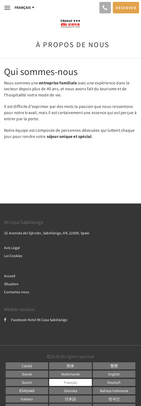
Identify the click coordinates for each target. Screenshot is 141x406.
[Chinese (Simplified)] (70, 365)
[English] (114, 374)
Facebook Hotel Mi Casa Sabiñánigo (35, 319)
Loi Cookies (13, 255)
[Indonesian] (114, 390)
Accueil (9, 275)
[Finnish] (27, 382)
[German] (114, 382)
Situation (11, 283)
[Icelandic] (70, 390)
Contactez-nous (16, 292)
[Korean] (114, 399)
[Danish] (27, 374)
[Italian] (27, 399)
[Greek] (27, 390)
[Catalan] (27, 365)
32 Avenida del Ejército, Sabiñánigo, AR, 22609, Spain (47, 233)
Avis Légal (12, 247)
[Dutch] (70, 374)
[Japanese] (70, 399)
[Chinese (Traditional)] (114, 365)
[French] (70, 382)
